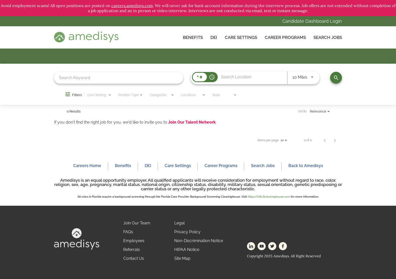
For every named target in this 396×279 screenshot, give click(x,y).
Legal (179, 223)
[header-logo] (86, 41)
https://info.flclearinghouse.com (269, 196)
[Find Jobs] (336, 78)
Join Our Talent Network (192, 122)
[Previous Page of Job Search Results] (325, 140)
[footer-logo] (76, 248)
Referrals (131, 249)
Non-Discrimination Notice (198, 240)
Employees (133, 240)
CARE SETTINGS (241, 37)
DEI (213, 37)
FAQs (128, 231)
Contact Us (133, 258)
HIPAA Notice (186, 249)
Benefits (193, 37)
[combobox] (118, 78)
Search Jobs (327, 37)
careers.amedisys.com (132, 5)
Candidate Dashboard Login (312, 21)
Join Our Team (136, 223)
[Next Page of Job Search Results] (335, 140)
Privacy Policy (187, 231)
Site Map (182, 258)
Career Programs (285, 37)
